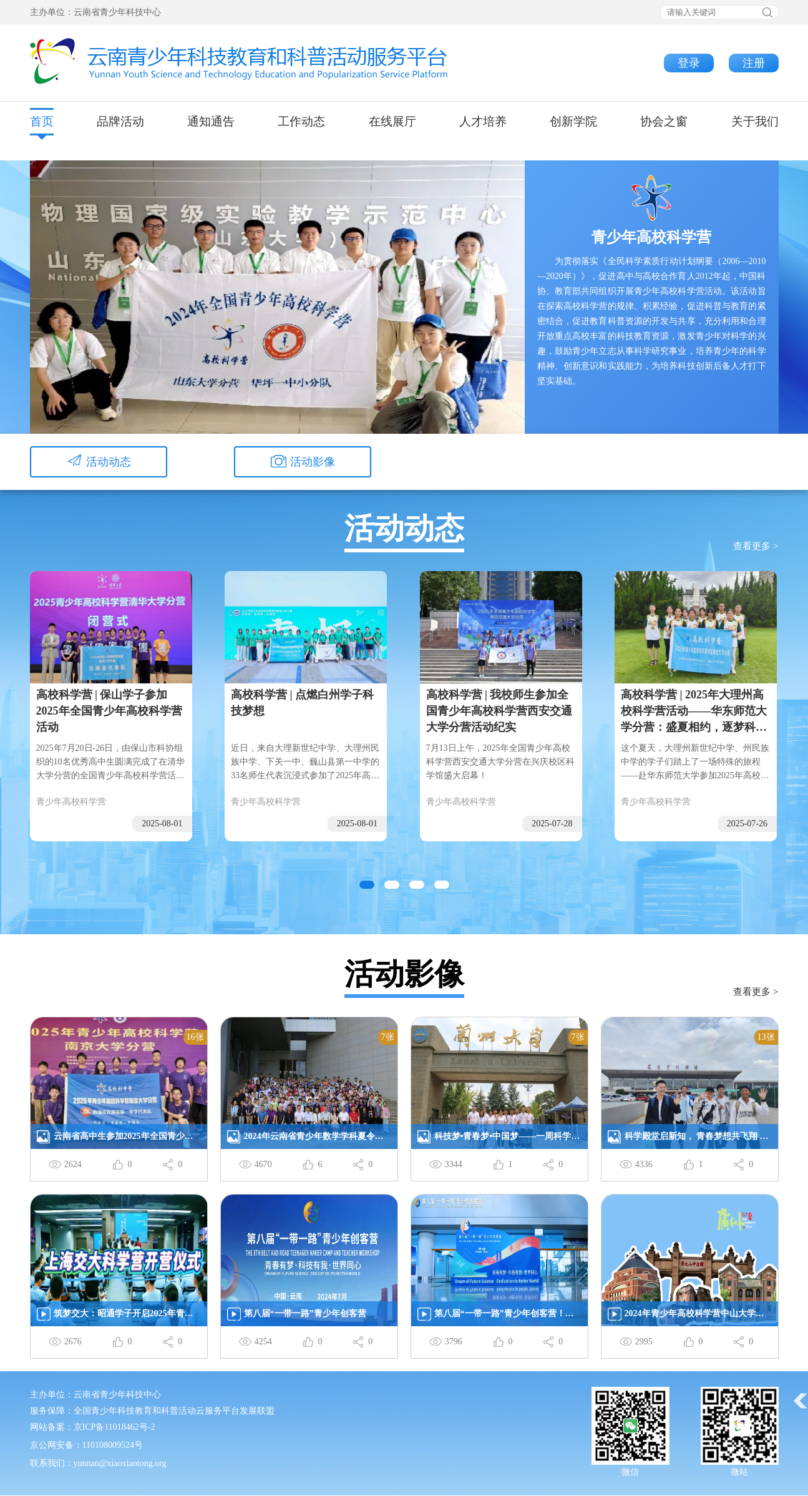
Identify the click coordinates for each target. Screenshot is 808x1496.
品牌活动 (120, 121)
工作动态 (301, 121)
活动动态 (98, 462)
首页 (42, 121)
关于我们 (755, 121)
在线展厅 (392, 121)
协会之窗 (664, 121)
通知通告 (211, 121)
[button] (366, 885)
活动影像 (302, 462)
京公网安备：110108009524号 (86, 1445)
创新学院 (573, 121)
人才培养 (483, 121)
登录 (689, 63)
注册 (753, 63)
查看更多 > (755, 546)
